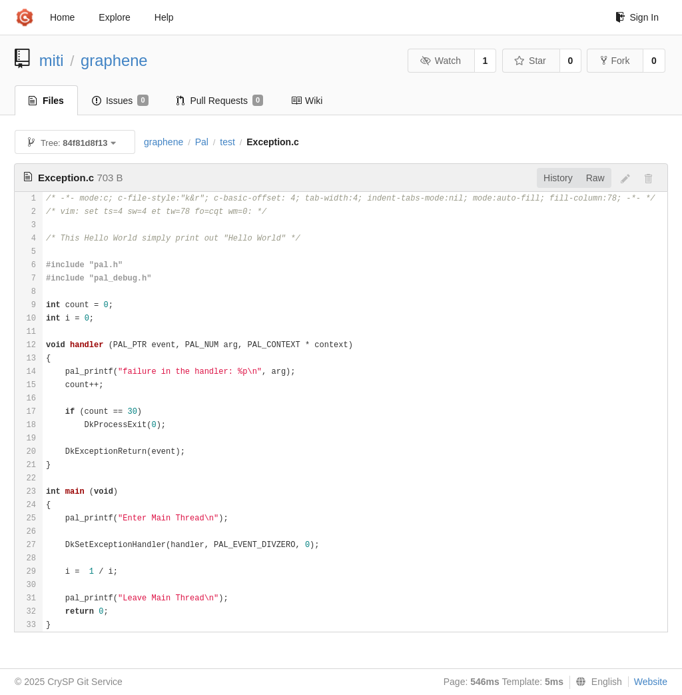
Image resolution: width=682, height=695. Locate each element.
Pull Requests (220, 101)
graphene (114, 60)
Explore (114, 17)
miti (51, 60)
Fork (615, 60)
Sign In (637, 17)
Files (46, 100)
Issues (120, 101)
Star (530, 60)
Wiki (306, 100)
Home (62, 17)
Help (164, 17)
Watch (440, 60)
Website (650, 681)
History (558, 178)
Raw (595, 178)
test (227, 142)
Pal (201, 142)
